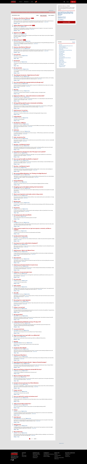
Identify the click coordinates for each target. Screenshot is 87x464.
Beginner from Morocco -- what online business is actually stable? (29, 95)
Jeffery (15, 26)
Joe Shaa (15, 280)
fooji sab (15, 61)
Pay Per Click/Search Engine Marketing (65, 50)
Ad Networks (61, 49)
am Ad (15, 230)
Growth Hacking (61, 52)
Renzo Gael (16, 391)
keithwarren (16, 111)
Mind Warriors (61, 58)
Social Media (61, 53)
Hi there (15, 410)
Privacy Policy (24, 456)
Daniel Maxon (16, 384)
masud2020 (16, 425)
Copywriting (61, 55)
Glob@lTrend (16, 404)
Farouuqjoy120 (16, 76)
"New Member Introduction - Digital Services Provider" (26, 75)
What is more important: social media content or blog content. (28, 194)
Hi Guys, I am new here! (19, 307)
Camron (15, 376)
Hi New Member (17, 116)
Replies (15, 23)
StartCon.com (67, 456)
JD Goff (15, 273)
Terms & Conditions (57, 455)
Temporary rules (18, 32)
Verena (60, 15)
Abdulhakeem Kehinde (17, 342)
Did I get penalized (18, 314)
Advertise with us (46, 455)
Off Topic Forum (61, 63)
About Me (16, 292)
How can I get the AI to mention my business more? (26, 396)
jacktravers (15, 195)
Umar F (15, 167)
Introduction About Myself (20, 347)
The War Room (35, 455)
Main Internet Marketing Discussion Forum (66, 45)
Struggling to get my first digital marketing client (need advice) (28, 187)
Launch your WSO (66, 22)
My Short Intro (17, 201)
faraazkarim (16, 349)
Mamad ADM (16, 315)
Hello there (16, 130)
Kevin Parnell (16, 69)
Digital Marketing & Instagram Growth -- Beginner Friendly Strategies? (30, 362)
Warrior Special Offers (36, 454)
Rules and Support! (18, 40)
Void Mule (15, 411)
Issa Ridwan (16, 117)
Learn (32, 1)
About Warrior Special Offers (59, 457)
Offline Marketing (62, 54)
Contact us (56, 456)
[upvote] (12, 18)
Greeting (16, 341)
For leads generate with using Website (22, 215)
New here (16, 89)
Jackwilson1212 (16, 202)
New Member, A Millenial (20, 122)
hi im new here (17, 54)
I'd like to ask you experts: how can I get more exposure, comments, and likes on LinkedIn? (32, 229)
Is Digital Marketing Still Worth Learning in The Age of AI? (27, 321)
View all (73, 42)
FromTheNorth (16, 301)
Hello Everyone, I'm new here (21, 110)
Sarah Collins (16, 124)
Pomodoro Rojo (16, 97)
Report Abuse (24, 455)
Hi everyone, (17, 207)
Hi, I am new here (18, 68)
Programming (61, 59)
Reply (15, 37)
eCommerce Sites (62, 56)
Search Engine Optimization (63, 47)
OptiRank (15, 152)
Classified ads (35, 457)
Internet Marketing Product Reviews (65, 57)
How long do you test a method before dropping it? (26, 243)
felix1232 (15, 244)
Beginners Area (27, 19)
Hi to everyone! (17, 257)
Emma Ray (15, 138)
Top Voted (51, 15)
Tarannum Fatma (16, 323)
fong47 (15, 336)
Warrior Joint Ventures (62, 62)
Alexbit (15, 308)
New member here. (18, 431)
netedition (15, 208)
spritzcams (15, 432)
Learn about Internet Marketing (49, 454)
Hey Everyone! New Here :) (20, 355)
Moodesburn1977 (17, 188)
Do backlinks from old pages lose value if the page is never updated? (30, 151)
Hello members (17, 285)
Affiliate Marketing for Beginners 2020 (23, 25)
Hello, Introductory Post (19, 137)
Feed (37, 15)
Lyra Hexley (16, 266)
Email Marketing (61, 51)
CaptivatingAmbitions (17, 418)
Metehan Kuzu (16, 258)
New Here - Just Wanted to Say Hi (22, 144)
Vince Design (16, 330)
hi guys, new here (18, 390)
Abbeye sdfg (16, 160)
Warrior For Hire (35, 456)
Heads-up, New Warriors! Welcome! (22, 18)
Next (35, 438)
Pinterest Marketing (18, 180)
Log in (68, 1)
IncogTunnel (16, 356)
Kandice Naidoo (16, 90)
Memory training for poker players (22, 375)
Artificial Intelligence (62, 46)
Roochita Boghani (17, 363)
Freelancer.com (67, 454)
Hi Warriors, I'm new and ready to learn (23, 272)
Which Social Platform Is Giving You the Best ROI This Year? (28, 369)
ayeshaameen (16, 104)
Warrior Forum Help (62, 65)
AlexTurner (16, 83)
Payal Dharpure (16, 145)
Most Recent (43, 15)
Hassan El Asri (16, 397)
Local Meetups (61, 64)
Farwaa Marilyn (16, 294)
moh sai (15, 286)
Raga (14, 216)
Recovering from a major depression (22, 300)
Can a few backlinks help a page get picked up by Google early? (29, 82)
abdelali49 (15, 181)
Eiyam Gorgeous (16, 131)
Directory (55, 454)
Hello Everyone (17, 424)
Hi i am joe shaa (17, 279)
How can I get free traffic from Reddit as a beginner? (26, 159)
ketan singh (16, 55)
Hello (15, 221)
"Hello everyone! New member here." (22, 403)
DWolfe (15, 33)
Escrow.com (67, 455)
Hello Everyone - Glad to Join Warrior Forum (24, 250)
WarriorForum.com (17, 19)
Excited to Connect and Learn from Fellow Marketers (26, 383)
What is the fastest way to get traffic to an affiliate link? (27, 335)
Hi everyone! (17, 60)
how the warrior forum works (20, 236)
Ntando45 (15, 237)
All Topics (60, 44)
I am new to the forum (19, 329)
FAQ (22, 454)
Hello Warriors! (17, 417)
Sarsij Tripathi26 (16, 174)
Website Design (61, 61)
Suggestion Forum (62, 66)
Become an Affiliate (47, 456)
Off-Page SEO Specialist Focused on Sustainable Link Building (28, 103)
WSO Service (56, 458)
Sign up (73, 1)
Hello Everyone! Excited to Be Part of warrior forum (26, 265)
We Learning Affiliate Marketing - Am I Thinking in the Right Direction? (30, 173)
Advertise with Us (51, 10)
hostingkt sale (16, 222)
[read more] (46, 21)
